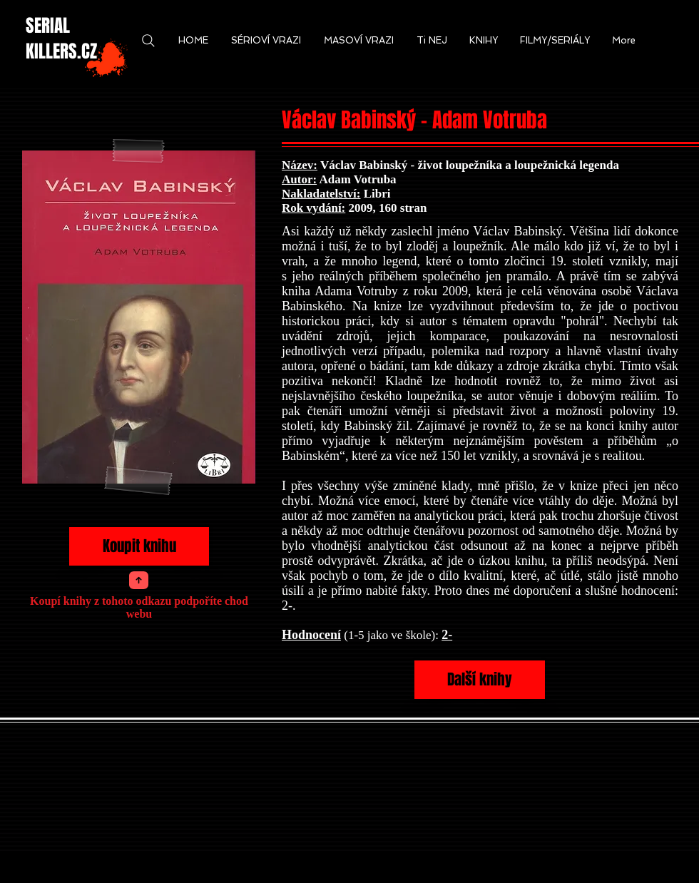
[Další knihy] (479, 679)
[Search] (148, 41)
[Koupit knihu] (139, 546)
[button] (193, 40)
